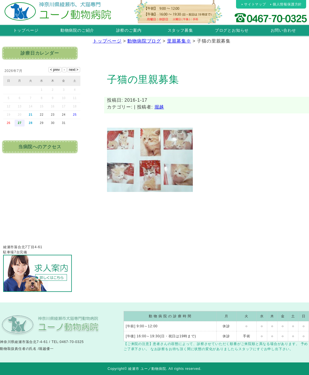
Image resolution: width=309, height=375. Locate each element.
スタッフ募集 (180, 30)
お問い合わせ (283, 30)
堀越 (159, 107)
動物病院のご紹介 (77, 30)
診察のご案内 (129, 30)
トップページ (26, 30)
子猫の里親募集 (143, 79)
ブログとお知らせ (232, 30)
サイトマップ (255, 4)
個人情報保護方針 (287, 4)
